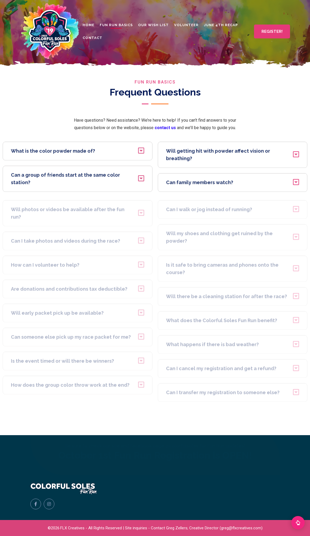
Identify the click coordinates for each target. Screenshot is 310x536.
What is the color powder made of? (77, 152)
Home (88, 25)
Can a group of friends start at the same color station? (77, 179)
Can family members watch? (232, 183)
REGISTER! (272, 31)
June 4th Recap (221, 25)
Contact (92, 38)
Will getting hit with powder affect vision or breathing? (232, 155)
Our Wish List (153, 25)
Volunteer (186, 25)
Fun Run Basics (116, 25)
